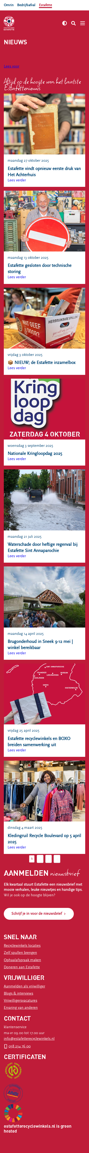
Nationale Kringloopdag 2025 (35, 453)
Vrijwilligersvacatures (20, 1000)
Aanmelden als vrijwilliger (24, 986)
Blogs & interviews (18, 993)
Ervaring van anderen (21, 1007)
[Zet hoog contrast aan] (64, 23)
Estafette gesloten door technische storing (39, 268)
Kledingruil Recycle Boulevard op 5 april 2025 (44, 838)
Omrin (9, 5)
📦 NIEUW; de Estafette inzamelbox (41, 362)
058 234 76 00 (20, 1046)
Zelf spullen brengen (20, 953)
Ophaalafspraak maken (22, 960)
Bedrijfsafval (26, 5)
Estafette (45, 5)
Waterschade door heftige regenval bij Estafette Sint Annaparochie (43, 547)
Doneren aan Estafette (22, 967)
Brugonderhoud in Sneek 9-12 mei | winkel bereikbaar (40, 644)
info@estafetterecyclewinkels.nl (29, 1038)
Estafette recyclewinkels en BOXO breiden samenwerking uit (39, 741)
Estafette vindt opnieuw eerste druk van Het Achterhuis (44, 171)
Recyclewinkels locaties (22, 945)
